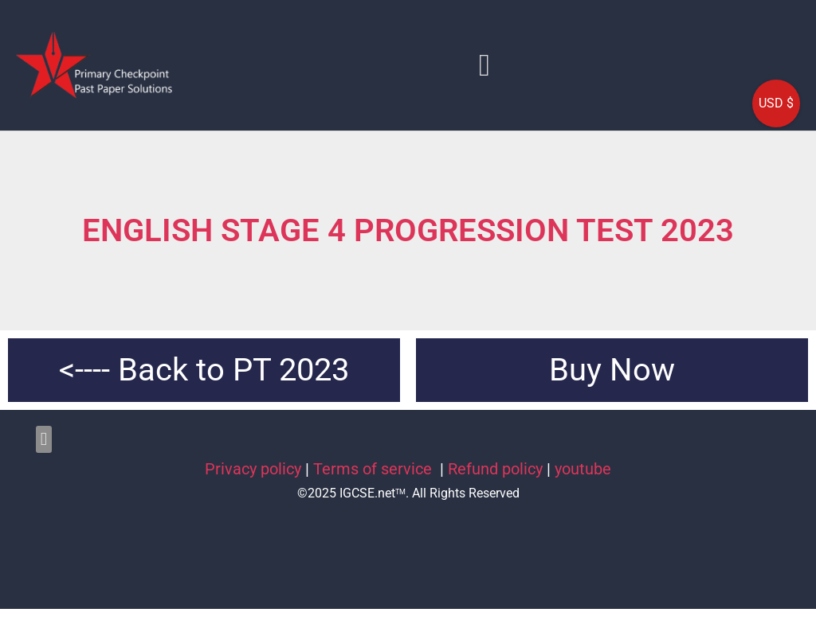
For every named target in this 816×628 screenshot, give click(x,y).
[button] (484, 64)
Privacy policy (253, 468)
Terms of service (374, 468)
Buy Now (612, 369)
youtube (583, 468)
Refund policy (495, 468)
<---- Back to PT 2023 (204, 369)
